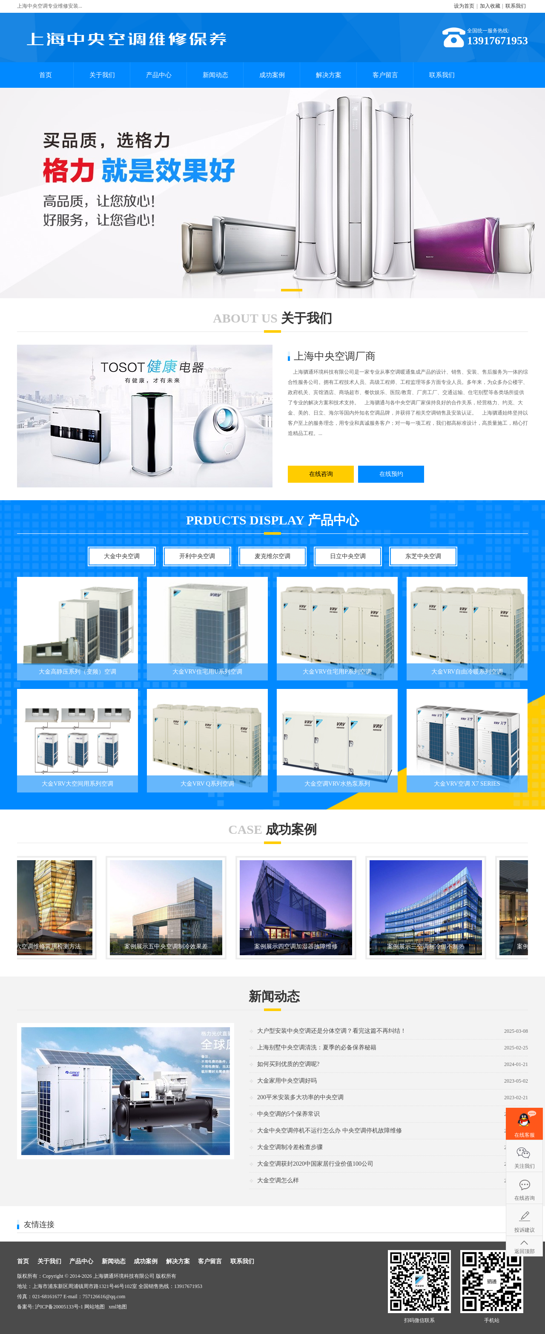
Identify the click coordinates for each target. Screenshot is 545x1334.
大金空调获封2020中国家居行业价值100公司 (315, 1164)
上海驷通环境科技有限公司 (124, 1276)
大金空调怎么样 (278, 1180)
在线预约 (391, 474)
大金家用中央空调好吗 (287, 1081)
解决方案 (328, 75)
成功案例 (272, 75)
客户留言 (385, 75)
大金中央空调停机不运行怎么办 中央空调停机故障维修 (329, 1130)
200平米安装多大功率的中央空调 (300, 1097)
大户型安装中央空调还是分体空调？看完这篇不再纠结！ (331, 1031)
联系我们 (515, 6)
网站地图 (94, 1307)
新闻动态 (215, 75)
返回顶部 (524, 1251)
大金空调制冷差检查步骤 (290, 1147)
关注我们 (524, 1166)
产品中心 (159, 75)
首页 (45, 75)
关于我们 (102, 75)
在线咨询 (321, 474)
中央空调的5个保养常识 (288, 1114)
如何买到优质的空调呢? (288, 1064)
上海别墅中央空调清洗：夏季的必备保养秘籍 (316, 1047)
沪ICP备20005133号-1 (59, 1307)
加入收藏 (490, 6)
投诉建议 (524, 1230)
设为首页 (464, 6)
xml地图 (118, 1307)
